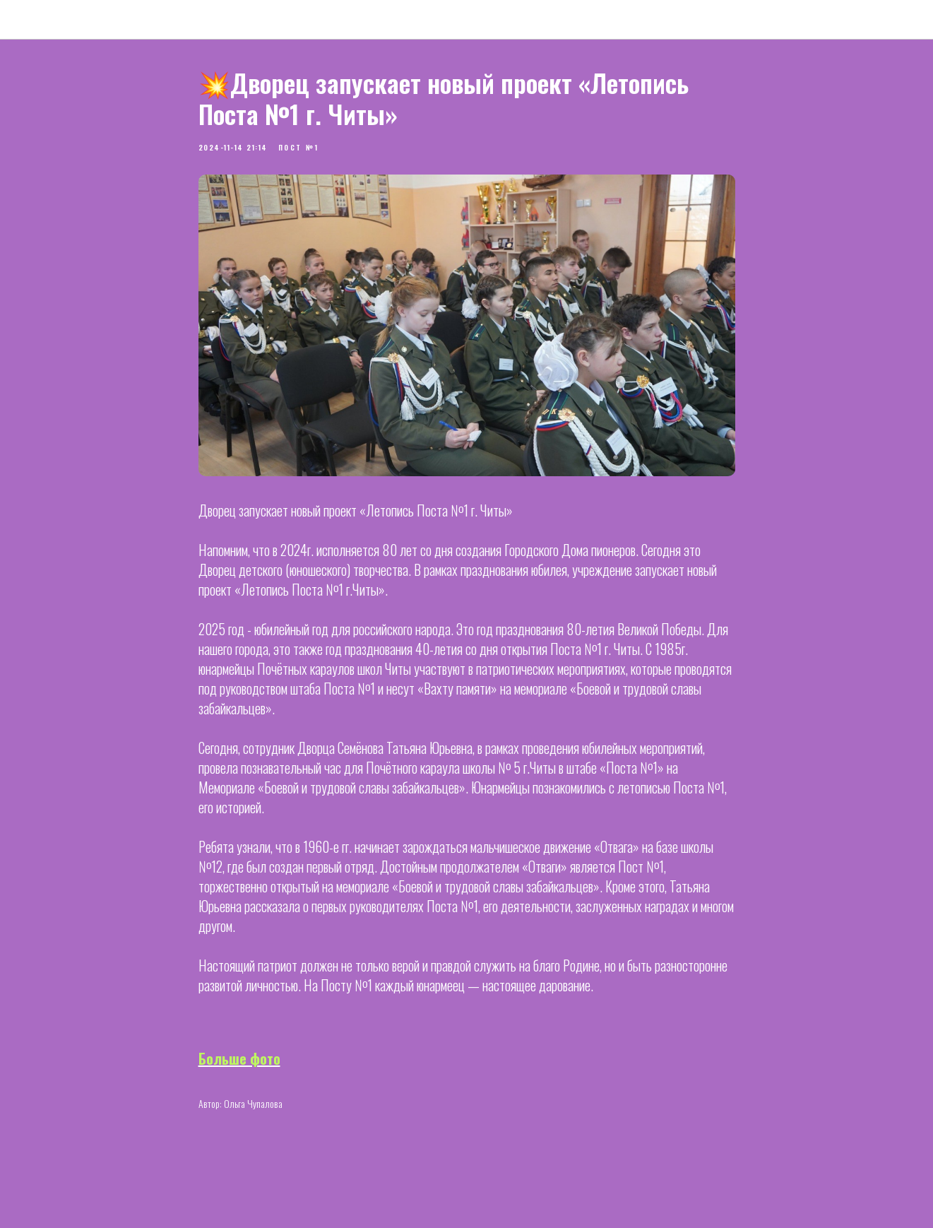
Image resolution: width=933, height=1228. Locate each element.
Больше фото (239, 1058)
